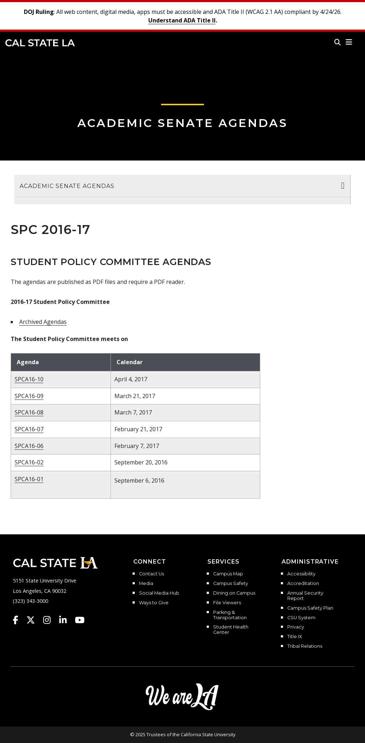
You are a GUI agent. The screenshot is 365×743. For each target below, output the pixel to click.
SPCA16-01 (29, 479)
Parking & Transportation (230, 615)
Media (146, 583)
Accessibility (301, 573)
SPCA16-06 (29, 446)
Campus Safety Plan (310, 608)
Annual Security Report (305, 596)
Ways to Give (154, 602)
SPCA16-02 (29, 462)
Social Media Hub (159, 593)
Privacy (295, 627)
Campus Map (228, 573)
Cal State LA (40, 42)
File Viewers (227, 602)
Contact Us (151, 573)
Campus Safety (230, 583)
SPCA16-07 (29, 429)
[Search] (337, 42)
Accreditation (303, 583)
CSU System (301, 617)
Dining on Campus (234, 593)
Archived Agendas (43, 322)
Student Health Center (230, 630)
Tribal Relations (304, 646)
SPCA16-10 (29, 379)
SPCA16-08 (29, 412)
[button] (349, 42)
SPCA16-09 (29, 396)
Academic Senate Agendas (182, 123)
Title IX (294, 636)
